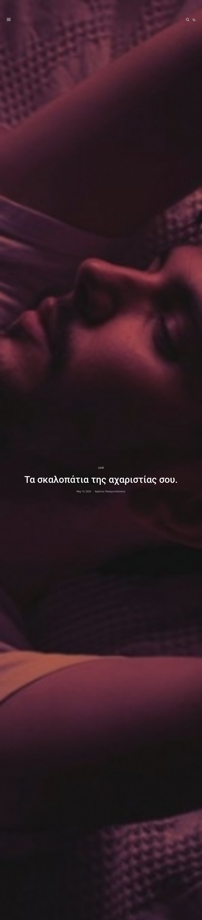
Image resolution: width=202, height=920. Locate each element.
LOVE (101, 467)
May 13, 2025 (84, 491)
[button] (194, 19)
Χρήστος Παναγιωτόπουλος (110, 491)
